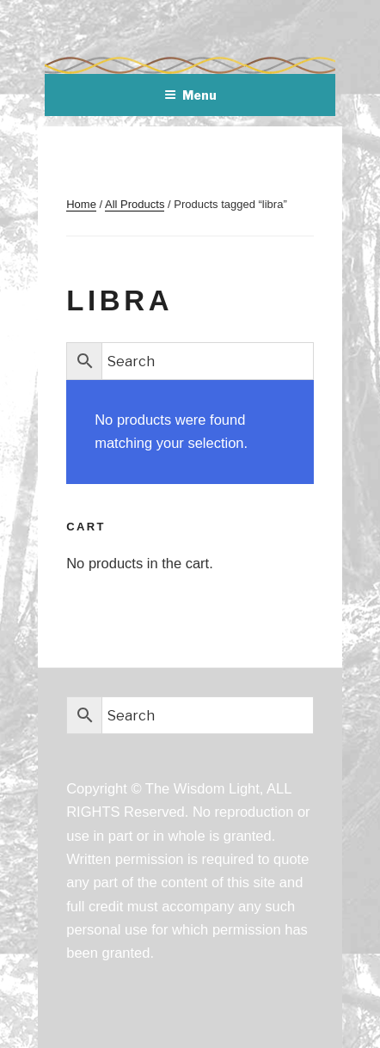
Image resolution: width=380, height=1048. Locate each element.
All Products (134, 204)
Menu (190, 95)
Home (81, 204)
